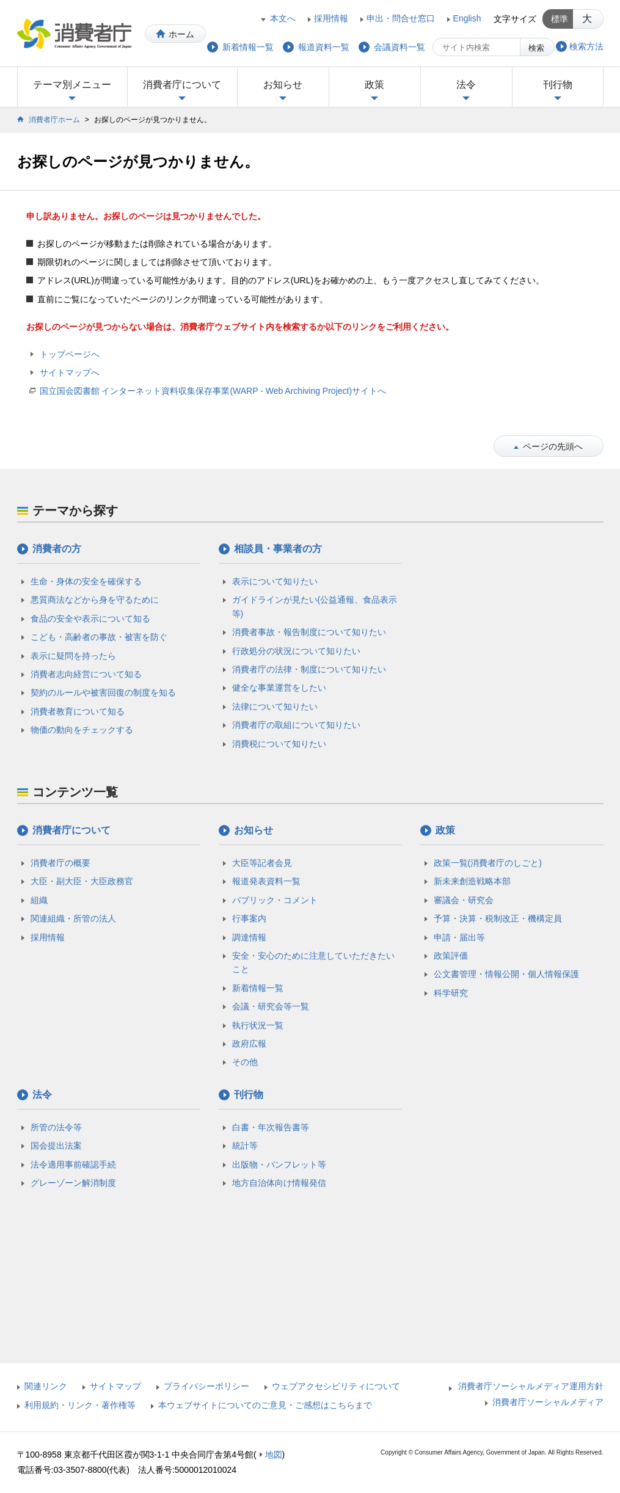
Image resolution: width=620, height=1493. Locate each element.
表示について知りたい (275, 581)
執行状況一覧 (257, 1025)
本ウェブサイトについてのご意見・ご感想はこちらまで (265, 1405)
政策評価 (451, 956)
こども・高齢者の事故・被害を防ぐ (99, 637)
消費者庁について (182, 84)
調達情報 (249, 937)
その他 (245, 1062)
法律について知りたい (275, 706)
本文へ (283, 18)
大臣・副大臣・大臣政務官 (82, 881)
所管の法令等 (56, 1127)
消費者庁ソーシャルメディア (548, 1402)
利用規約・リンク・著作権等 (80, 1405)
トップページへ (70, 354)
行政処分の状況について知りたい (296, 651)
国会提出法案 (56, 1145)
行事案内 (249, 918)
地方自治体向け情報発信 (279, 1183)
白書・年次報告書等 (270, 1127)
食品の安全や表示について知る (90, 618)
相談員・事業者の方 (278, 548)
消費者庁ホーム (54, 119)
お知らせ (282, 84)
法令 (466, 84)
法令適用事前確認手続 (73, 1164)
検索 (536, 48)
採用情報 (331, 18)
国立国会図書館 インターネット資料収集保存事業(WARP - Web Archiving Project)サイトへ (213, 391)
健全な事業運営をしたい (279, 687)
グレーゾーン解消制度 (73, 1183)
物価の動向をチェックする (82, 730)
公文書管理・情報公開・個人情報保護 (506, 974)
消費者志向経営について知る (86, 674)
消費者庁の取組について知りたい (296, 725)
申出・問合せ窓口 (401, 18)
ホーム (181, 34)
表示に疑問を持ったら (73, 656)
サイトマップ (115, 1386)
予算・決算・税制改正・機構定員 (498, 918)
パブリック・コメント (275, 900)
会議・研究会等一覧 (270, 1006)
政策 (374, 84)
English (467, 18)
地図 (273, 1454)
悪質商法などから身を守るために (95, 600)
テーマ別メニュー (72, 84)
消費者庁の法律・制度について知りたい (309, 669)
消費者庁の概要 (60, 863)
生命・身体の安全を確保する (86, 581)
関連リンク (45, 1386)
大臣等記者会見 (262, 863)
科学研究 (451, 993)
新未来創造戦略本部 (472, 881)
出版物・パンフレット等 (279, 1164)
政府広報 (249, 1043)
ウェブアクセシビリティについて (336, 1386)
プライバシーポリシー (206, 1386)
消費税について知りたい (279, 744)
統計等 (245, 1145)
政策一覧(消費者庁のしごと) (488, 863)
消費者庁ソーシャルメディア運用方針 (531, 1386)
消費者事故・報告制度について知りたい (309, 632)
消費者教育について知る (78, 711)
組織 (39, 900)
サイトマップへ (70, 372)
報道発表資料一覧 (266, 881)
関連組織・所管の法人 (73, 918)
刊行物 (557, 84)
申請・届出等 (459, 937)
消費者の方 (56, 548)
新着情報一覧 (257, 988)
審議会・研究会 (464, 900)
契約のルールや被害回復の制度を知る (103, 692)
